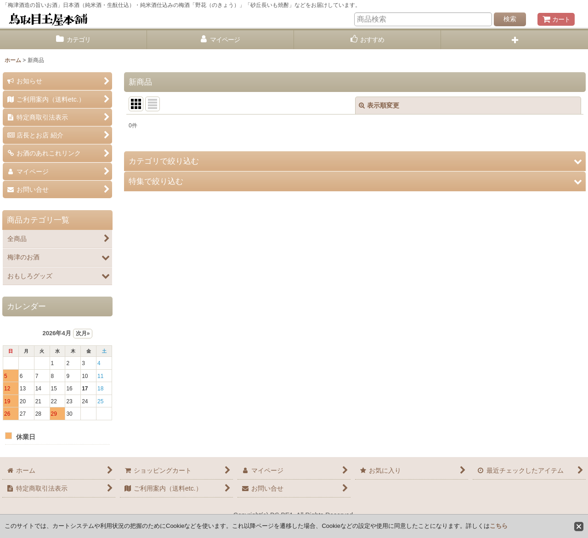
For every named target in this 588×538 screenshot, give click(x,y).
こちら (499, 525)
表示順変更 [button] (379, 105)
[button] (514, 39)
